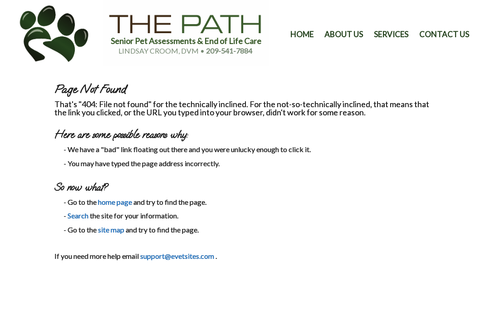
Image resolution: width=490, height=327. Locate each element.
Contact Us (444, 34)
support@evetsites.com (177, 256)
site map (111, 229)
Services (391, 34)
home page (115, 202)
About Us (343, 34)
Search (78, 215)
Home (302, 34)
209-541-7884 (229, 50)
